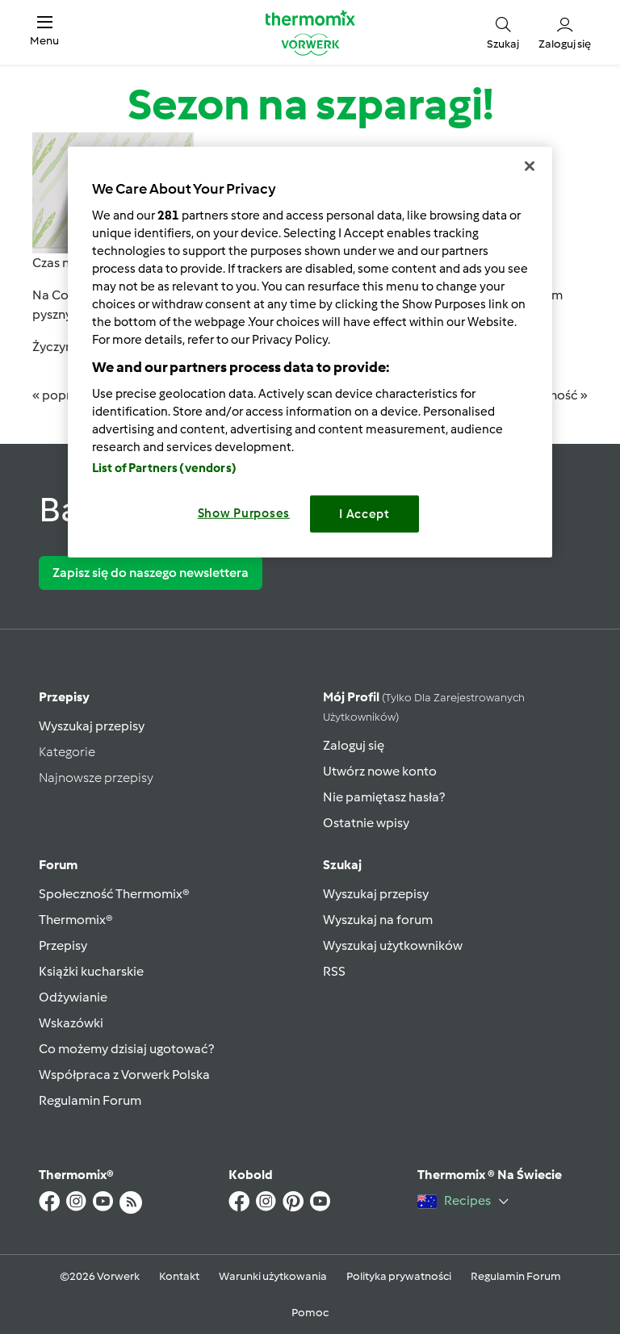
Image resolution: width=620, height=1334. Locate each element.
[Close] (529, 166)
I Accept (364, 514)
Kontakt (179, 1276)
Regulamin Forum (90, 1100)
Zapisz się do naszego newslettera (150, 572)
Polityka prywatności (398, 1276)
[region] (310, 352)
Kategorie (67, 751)
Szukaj (342, 864)
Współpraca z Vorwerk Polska (124, 1074)
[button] (44, 31)
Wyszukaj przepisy (92, 726)
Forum (58, 864)
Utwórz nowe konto (380, 771)
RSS (334, 971)
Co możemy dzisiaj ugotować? (126, 1048)
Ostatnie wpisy (366, 822)
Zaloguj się (353, 745)
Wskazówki (71, 1023)
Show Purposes (244, 513)
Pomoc (310, 1312)
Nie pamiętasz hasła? (384, 797)
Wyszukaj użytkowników (393, 945)
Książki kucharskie (91, 971)
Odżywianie (73, 997)
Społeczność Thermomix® (114, 893)
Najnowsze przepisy (96, 777)
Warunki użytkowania (273, 1276)
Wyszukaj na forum (378, 919)
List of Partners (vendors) (164, 468)
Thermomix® (76, 919)
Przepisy (64, 697)
